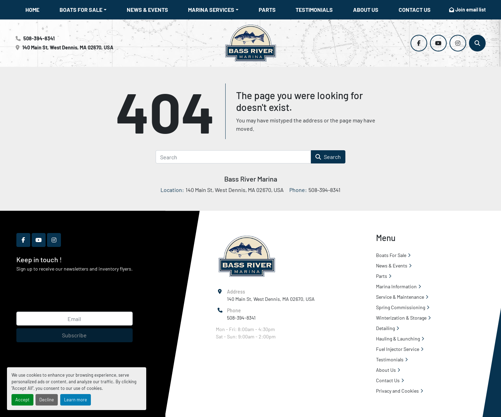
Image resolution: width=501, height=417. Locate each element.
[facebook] (418, 43)
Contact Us (415, 9)
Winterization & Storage (401, 318)
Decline (46, 399)
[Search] (477, 43)
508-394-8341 (39, 38)
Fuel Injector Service (397, 349)
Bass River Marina (250, 179)
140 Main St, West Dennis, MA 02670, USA (67, 47)
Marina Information (396, 286)
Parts (267, 9)
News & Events (147, 9)
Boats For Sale (81, 9)
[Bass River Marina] (246, 256)
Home (32, 9)
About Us (365, 9)
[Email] (74, 319)
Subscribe (74, 335)
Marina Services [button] (211, 9)
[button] (83, 10)
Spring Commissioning (400, 307)
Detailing (385, 328)
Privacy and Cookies (397, 391)
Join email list (470, 10)
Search (328, 156)
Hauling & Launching (398, 339)
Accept (22, 399)
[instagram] (457, 43)
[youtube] (438, 43)
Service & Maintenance (400, 297)
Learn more (75, 399)
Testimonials (314, 9)
